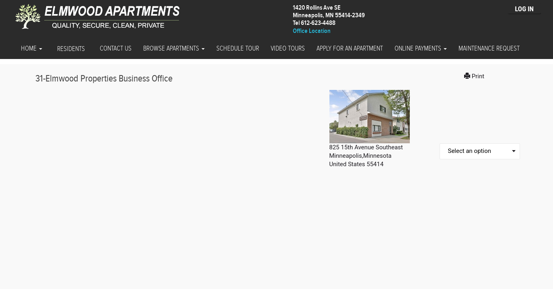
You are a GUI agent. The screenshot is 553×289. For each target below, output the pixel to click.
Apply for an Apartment (350, 49)
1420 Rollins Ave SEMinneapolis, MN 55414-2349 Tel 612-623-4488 (329, 15)
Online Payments (421, 49)
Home (31, 49)
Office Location (312, 31)
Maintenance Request (489, 49)
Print (475, 76)
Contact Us (116, 49)
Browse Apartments (174, 49)
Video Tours (288, 49)
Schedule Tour (237, 49)
